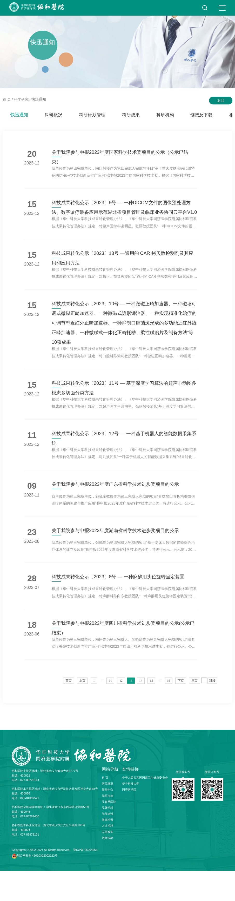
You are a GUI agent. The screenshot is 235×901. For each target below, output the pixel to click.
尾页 (194, 714)
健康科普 (107, 849)
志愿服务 (107, 861)
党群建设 (107, 843)
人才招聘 (107, 855)
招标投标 (107, 868)
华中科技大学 (130, 813)
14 (140, 714)
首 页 (7, 99)
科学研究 (21, 99)
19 (168, 714)
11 (110, 714)
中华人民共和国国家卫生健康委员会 (145, 807)
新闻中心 (107, 819)
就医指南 (107, 825)
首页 (68, 714)
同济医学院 (129, 819)
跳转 (212, 714)
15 (151, 714)
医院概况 (107, 813)
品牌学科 (107, 837)
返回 (220, 100)
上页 (82, 714)
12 (121, 714)
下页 (181, 714)
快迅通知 (38, 99)
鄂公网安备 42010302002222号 (37, 885)
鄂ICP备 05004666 (85, 880)
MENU (222, 8)
